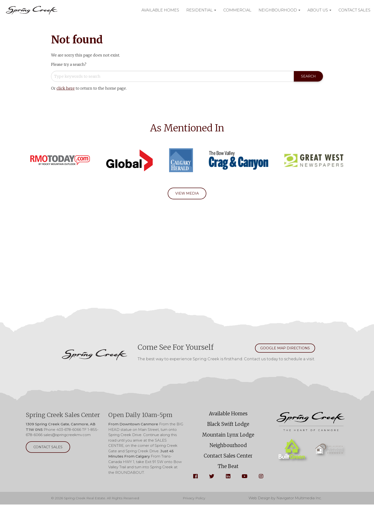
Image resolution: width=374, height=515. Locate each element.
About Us (319, 10)
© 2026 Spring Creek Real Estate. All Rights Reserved (97, 508)
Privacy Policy (196, 508)
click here (66, 88)
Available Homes (160, 10)
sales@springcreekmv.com (67, 437)
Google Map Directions (280, 349)
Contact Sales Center (228, 464)
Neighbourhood (279, 10)
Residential (201, 10)
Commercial (237, 10)
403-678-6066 (68, 431)
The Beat (228, 476)
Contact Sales (354, 10)
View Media (187, 194)
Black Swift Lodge (228, 428)
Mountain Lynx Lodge (228, 440)
